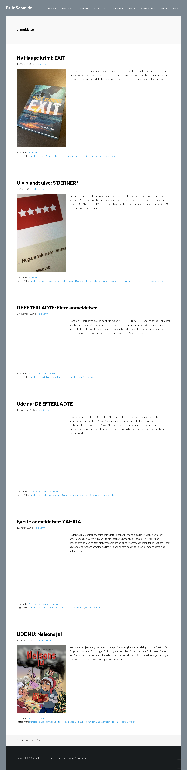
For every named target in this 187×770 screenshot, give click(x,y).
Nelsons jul (124, 721)
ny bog (114, 156)
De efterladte (58, 377)
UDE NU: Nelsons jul (39, 634)
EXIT (43, 156)
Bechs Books (47, 281)
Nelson (114, 721)
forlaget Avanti (95, 281)
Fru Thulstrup (72, 377)
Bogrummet (59, 281)
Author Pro (40, 758)
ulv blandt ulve (161, 281)
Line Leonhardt (103, 721)
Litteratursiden (108, 494)
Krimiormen (89, 156)
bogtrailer (59, 721)
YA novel (89, 607)
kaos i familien (88, 721)
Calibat (78, 721)
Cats (86, 281)
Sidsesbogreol (91, 377)
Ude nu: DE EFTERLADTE (45, 404)
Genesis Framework (58, 758)
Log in (83, 758)
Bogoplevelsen (47, 721)
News (52, 373)
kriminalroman (76, 156)
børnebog (69, 721)
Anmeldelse (34, 373)
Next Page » (37, 740)
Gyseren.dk (51, 156)
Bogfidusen (46, 377)
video (52, 718)
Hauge (61, 156)
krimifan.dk (80, 494)
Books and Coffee (74, 281)
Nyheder (33, 152)
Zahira (97, 607)
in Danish (44, 373)
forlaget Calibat (61, 494)
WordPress (74, 758)
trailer (132, 721)
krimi (67, 156)
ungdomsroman (77, 607)
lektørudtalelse (103, 156)
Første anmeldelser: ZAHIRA (49, 522)
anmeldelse (34, 156)
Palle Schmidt (19, 8)
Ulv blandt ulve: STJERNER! (47, 183)
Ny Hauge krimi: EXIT (41, 58)
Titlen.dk (150, 281)
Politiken (65, 607)
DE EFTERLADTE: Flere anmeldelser (57, 308)
